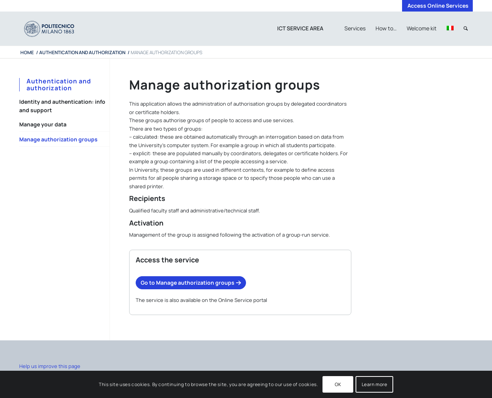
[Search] (466, 28)
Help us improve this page (49, 366)
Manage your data (42, 124)
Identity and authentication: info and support (62, 105)
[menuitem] (436, 6)
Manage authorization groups (58, 139)
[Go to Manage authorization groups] (191, 283)
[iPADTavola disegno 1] (56, 28)
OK (338, 384)
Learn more (374, 384)
